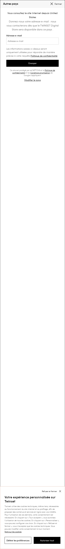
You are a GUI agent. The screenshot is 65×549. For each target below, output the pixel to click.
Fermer (56, 4)
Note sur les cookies (13, 531)
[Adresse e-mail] (32, 41)
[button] (18, 540)
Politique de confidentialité (44, 55)
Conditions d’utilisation (40, 72)
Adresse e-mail (32, 39)
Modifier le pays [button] (32, 80)
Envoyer (32, 63)
